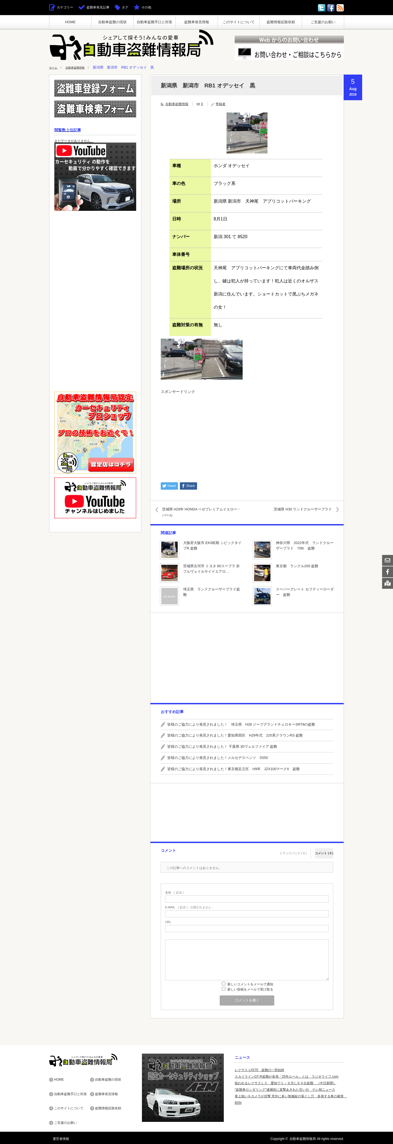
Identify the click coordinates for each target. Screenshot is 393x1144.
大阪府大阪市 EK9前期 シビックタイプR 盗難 (212, 545)
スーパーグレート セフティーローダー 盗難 (305, 592)
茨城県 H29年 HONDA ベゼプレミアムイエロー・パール (203, 512)
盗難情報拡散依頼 (281, 22)
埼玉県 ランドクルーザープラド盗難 (211, 592)
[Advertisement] (247, 435)
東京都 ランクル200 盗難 (297, 566)
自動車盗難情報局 (303, 1137)
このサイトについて (239, 22)
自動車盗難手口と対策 (154, 22)
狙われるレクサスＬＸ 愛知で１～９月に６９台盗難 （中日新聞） (285, 1083)
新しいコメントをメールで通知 (250, 984)
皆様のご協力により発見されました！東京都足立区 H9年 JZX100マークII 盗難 (233, 769)
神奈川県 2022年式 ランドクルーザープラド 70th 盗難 (305, 545)
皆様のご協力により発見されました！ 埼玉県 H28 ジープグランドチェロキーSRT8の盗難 (241, 724)
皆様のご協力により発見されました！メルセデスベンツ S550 (217, 758)
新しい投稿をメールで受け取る (250, 989)
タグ (125, 7)
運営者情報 (57, 1137)
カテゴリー (65, 7)
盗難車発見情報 (196, 22)
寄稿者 (220, 104)
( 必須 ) (174, 892)
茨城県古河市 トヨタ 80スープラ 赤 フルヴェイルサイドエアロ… (211, 569)
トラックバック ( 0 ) (293, 849)
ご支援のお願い (323, 22)
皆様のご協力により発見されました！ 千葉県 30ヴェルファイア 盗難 (222, 746)
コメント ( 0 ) (324, 849)
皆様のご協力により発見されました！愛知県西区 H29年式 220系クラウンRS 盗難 (235, 735)
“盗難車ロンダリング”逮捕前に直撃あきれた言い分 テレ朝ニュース (285, 1089)
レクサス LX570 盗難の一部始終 (259, 1070)
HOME (70, 22)
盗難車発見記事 (98, 7)
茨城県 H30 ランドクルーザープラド (298, 509)
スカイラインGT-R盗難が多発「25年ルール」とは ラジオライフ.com (286, 1076)
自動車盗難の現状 (112, 22)
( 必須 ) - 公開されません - (189, 907)
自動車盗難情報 (80, 67)
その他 (146, 7)
